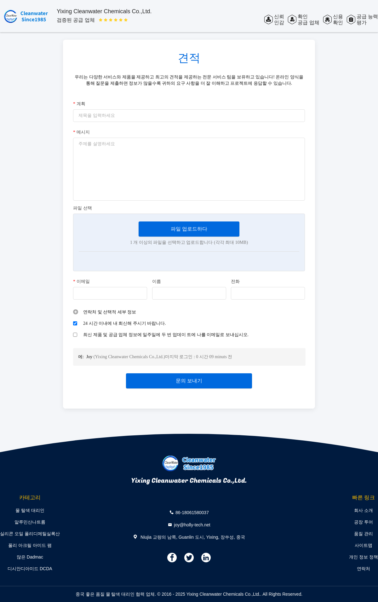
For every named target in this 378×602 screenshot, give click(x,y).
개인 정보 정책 (363, 556)
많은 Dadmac (30, 556)
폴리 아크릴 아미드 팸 (30, 545)
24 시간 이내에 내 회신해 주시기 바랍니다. (124, 323)
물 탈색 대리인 (29, 510)
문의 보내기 (189, 380)
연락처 (363, 568)
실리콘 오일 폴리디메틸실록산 (30, 533)
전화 (235, 281)
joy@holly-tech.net (192, 524)
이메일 (81, 281)
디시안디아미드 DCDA (30, 568)
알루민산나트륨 (29, 522)
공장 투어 (363, 522)
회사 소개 (363, 510)
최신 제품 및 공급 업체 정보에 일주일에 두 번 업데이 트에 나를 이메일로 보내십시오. (166, 334)
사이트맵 (363, 545)
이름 (156, 281)
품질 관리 (363, 533)
